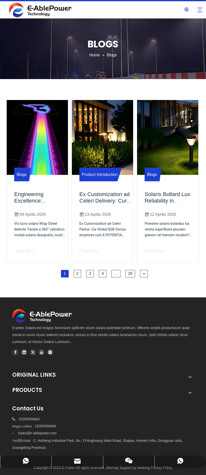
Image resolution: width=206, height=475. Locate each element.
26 (130, 273)
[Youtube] (41, 352)
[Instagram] (50, 352)
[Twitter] (33, 352)
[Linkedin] (24, 352)
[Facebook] (15, 352)
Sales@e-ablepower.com (37, 433)
